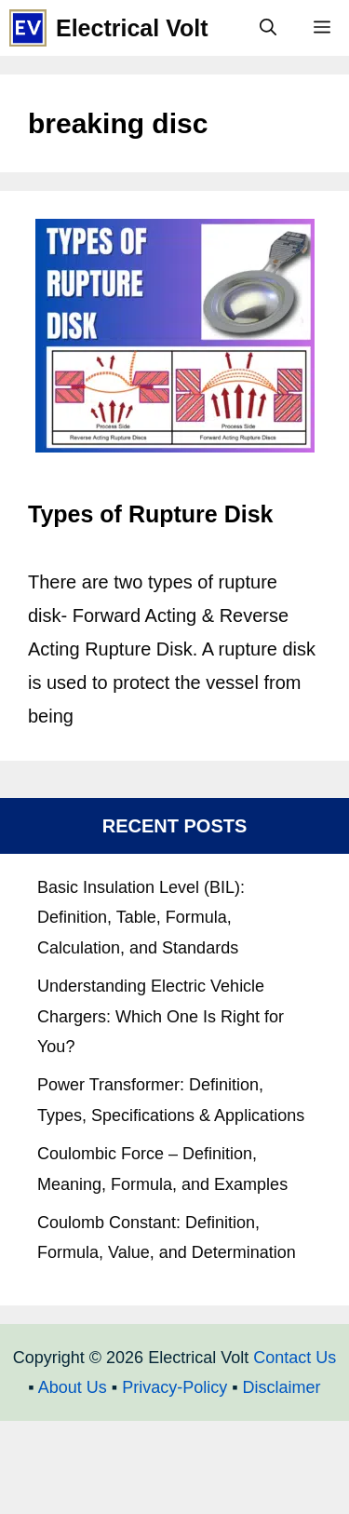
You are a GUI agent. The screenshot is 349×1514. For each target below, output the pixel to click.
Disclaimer (282, 1387)
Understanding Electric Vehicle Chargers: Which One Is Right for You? (160, 1016)
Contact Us (294, 1357)
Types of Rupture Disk (150, 514)
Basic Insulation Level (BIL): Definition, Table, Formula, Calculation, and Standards (141, 917)
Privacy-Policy (174, 1387)
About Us (72, 1387)
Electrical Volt (132, 28)
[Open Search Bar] (268, 28)
